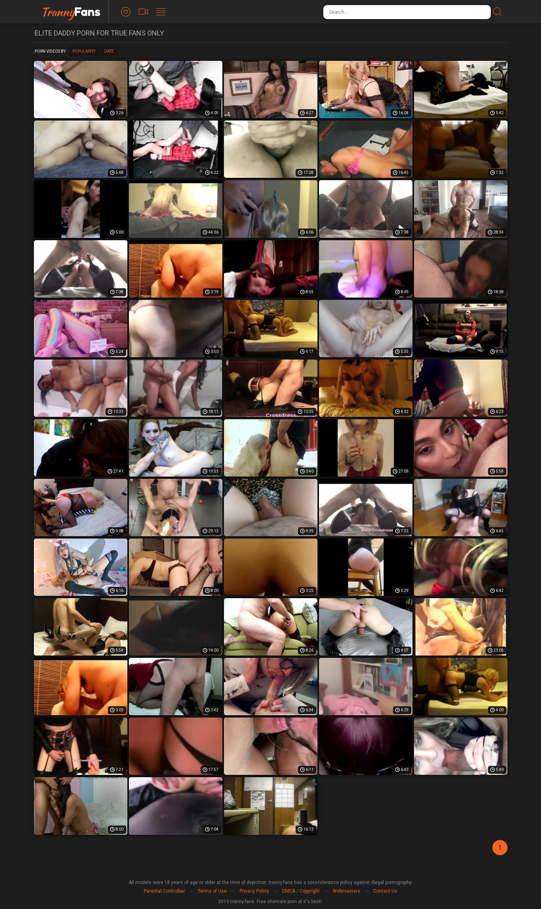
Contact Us (385, 891)
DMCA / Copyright (301, 891)
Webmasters (346, 891)
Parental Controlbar (164, 891)
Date (109, 51)
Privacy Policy (254, 891)
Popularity (83, 51)
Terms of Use (212, 891)
